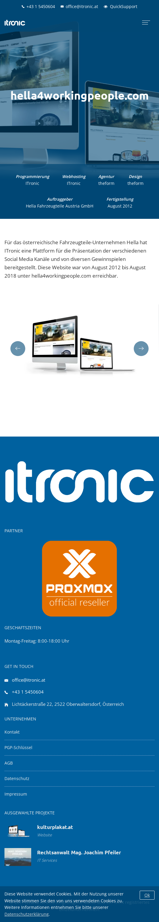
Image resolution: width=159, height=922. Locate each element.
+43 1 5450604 (28, 692)
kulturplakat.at (55, 827)
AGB (8, 763)
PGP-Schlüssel (18, 747)
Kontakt (12, 732)
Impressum (15, 794)
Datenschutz (16, 778)
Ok (147, 895)
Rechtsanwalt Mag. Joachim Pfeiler (79, 852)
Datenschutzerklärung (26, 914)
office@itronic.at (28, 680)
